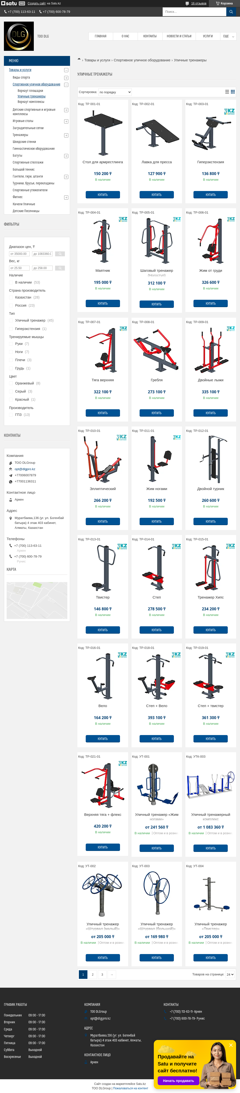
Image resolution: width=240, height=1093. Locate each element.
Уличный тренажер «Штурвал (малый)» (103, 926)
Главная (101, 36)
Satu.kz (141, 1084)
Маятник (103, 270)
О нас (125, 36)
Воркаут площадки (30, 91)
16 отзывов (198, 3)
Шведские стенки (24, 142)
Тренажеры (20, 135)
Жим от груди (210, 270)
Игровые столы (23, 121)
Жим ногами (156, 489)
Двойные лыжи (210, 380)
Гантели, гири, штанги (28, 176)
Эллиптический (103, 489)
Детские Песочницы (26, 211)
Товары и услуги (97, 60)
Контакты (150, 36)
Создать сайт (37, 3)
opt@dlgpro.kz (25, 469)
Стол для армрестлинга (103, 162)
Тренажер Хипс (211, 597)
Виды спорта (21, 78)
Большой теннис (24, 170)
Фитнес (18, 197)
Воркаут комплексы (31, 102)
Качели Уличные (24, 204)
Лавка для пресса (157, 162)
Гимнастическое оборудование (34, 149)
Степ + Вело (156, 706)
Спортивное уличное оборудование (142, 60)
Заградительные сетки (28, 128)
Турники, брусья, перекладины (33, 183)
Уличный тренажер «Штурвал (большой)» (157, 926)
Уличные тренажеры (32, 96)
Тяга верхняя (103, 380)
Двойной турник (210, 489)
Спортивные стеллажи (28, 162)
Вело (102, 706)
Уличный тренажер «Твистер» (210, 926)
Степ (157, 597)
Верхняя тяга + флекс (102, 814)
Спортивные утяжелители (30, 190)
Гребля (157, 380)
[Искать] (231, 11)
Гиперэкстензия (210, 162)
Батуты (17, 156)
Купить (103, 195)
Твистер (103, 597)
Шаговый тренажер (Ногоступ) (156, 272)
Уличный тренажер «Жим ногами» (156, 816)
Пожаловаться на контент (130, 1088)
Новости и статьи (179, 36)
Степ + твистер (211, 706)
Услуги (208, 36)
